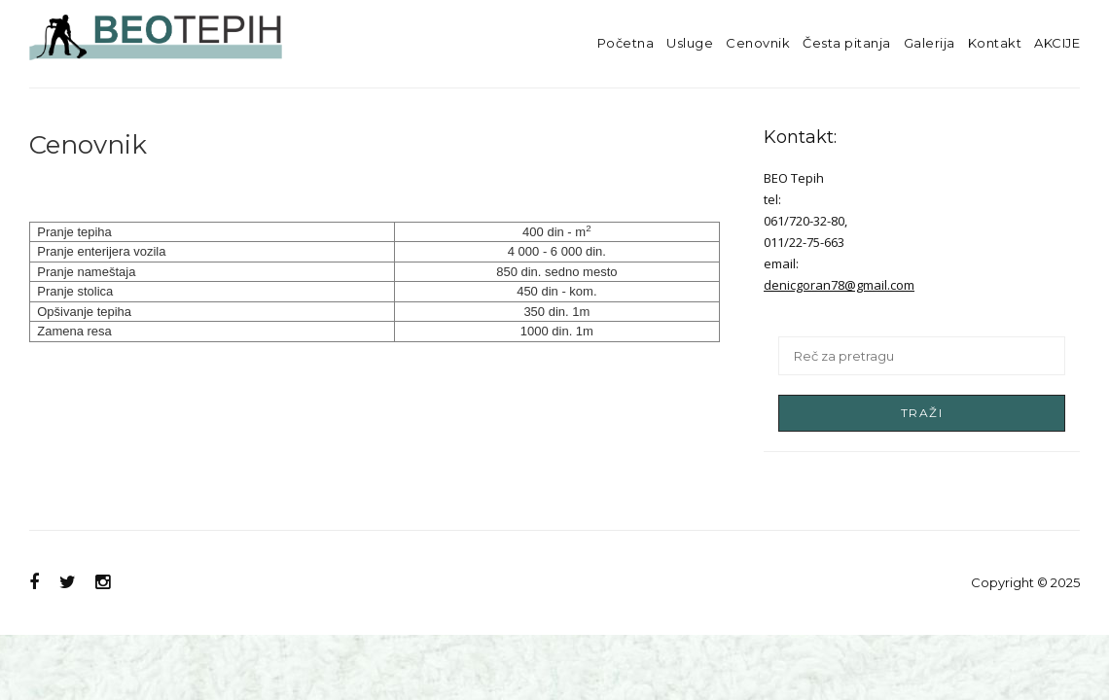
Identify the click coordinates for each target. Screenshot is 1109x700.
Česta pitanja (847, 43)
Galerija (929, 43)
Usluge (689, 43)
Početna (626, 43)
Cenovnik (758, 43)
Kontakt (995, 43)
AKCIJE (1057, 43)
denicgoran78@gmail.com (839, 285)
